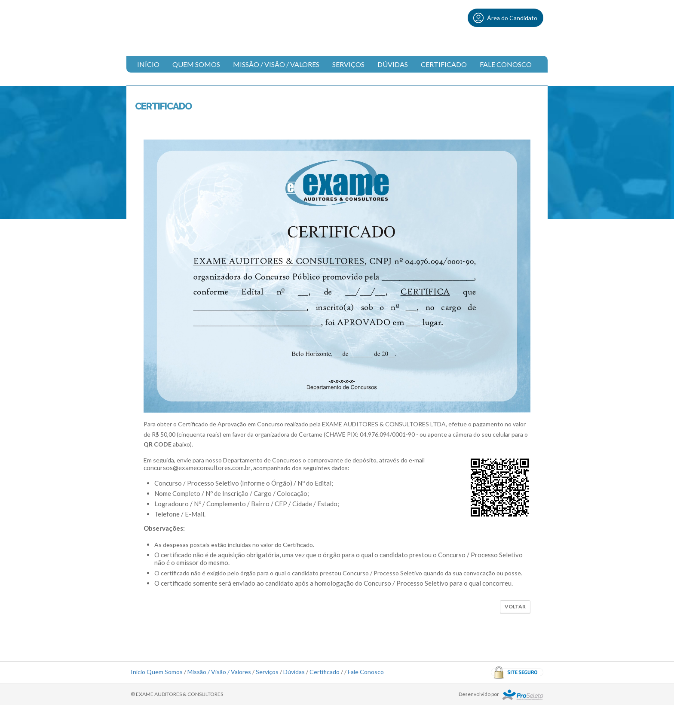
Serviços (348, 64)
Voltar (515, 606)
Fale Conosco (506, 64)
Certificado (444, 64)
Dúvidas (392, 64)
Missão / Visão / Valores (276, 64)
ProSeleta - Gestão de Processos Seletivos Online (522, 695)
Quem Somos (196, 64)
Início (148, 64)
